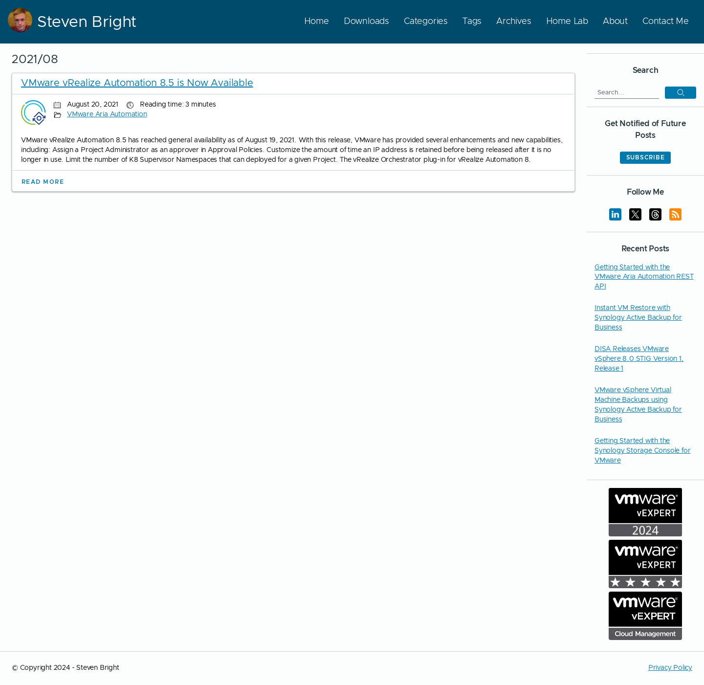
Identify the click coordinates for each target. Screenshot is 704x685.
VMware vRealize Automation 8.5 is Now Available (137, 83)
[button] (680, 93)
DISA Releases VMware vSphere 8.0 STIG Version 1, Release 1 (638, 359)
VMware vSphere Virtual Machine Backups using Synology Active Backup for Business (638, 405)
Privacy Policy (670, 667)
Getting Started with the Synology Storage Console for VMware (642, 451)
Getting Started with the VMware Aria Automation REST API (644, 277)
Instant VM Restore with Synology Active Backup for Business (638, 318)
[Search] (626, 92)
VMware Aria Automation (107, 114)
